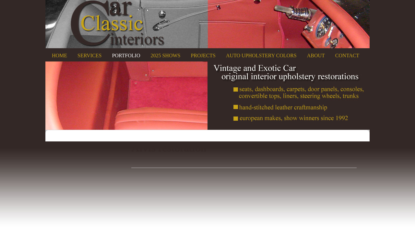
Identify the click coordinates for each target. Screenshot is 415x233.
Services (89, 55)
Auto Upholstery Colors (261, 55)
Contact (347, 55)
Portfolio (126, 55)
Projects (203, 55)
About (316, 55)
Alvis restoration (168, 147)
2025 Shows (165, 55)
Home (59, 55)
